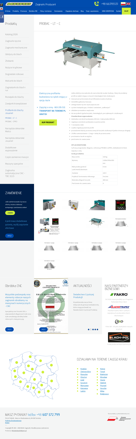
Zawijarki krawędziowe (16, 103)
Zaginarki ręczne (13, 40)
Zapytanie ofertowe (72, 11)
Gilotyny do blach (13, 54)
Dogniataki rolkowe (14, 74)
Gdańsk (103, 383)
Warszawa (84, 385)
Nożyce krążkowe (13, 67)
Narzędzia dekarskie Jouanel (14, 139)
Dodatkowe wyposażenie (11, 149)
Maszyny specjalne (14, 163)
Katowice (84, 388)
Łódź (82, 380)
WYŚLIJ (9, 236)
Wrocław (103, 377)
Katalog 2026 (11, 34)
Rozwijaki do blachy (14, 96)
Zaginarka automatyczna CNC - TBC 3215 (15, 173)
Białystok (104, 374)
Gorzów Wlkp (103, 389)
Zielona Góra (85, 371)
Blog (82, 11)
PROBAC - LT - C (11, 118)
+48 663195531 (109, 4)
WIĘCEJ (9, 329)
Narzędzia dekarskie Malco (14, 130)
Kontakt (118, 11)
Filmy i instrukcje (46, 11)
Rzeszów (84, 374)
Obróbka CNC (33, 11)
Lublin (82, 391)
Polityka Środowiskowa (13, 421)
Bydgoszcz (104, 394)
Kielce (102, 369)
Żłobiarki (9, 60)
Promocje (23, 11)
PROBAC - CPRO (11, 121)
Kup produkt (48, 122)
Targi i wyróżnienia (92, 11)
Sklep (126, 11)
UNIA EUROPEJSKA (108, 11)
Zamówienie (58, 11)
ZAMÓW (10, 213)
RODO (7, 423)
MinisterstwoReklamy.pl (19, 431)
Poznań (103, 385)
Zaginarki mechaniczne (16, 47)
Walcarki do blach (13, 80)
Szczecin (83, 383)
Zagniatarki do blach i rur (15, 89)
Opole (102, 380)
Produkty (16, 11)
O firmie (7, 11)
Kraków (83, 369)
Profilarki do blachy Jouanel (14, 111)
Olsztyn (83, 377)
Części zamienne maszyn (17, 157)
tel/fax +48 (44, 414)
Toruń (102, 371)
